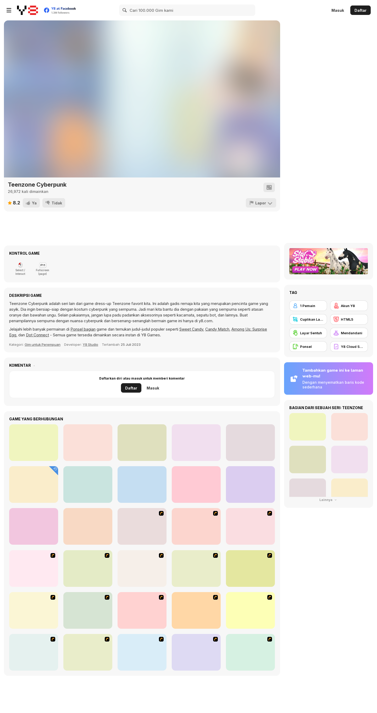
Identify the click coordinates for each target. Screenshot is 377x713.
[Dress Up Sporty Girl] (87, 652)
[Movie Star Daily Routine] (142, 442)
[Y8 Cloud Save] (349, 346)
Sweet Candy (191, 329)
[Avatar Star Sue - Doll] (250, 526)
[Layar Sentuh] (308, 333)
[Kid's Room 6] (87, 610)
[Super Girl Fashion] (250, 610)
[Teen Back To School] (33, 484)
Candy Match (217, 329)
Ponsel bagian (83, 329)
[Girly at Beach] (250, 442)
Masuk (337, 10)
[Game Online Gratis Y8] (27, 10)
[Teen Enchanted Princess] (87, 484)
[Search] (125, 10)
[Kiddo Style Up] (33, 442)
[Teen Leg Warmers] (250, 484)
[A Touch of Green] (196, 568)
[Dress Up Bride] (87, 568)
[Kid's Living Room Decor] (250, 568)
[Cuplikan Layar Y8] (308, 319)
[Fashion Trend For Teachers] (196, 610)
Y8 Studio (90, 344)
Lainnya (328, 500)
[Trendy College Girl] (142, 484)
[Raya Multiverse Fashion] (196, 484)
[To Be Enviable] (250, 652)
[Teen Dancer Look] (196, 442)
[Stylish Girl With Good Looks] (196, 652)
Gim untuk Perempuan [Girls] (42, 344)
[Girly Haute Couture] (33, 526)
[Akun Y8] (349, 305)
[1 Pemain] (308, 305)
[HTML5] (349, 319)
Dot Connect (37, 334)
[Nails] (33, 652)
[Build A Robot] (142, 526)
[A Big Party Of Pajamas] (142, 652)
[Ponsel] (308, 346)
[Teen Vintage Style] (87, 526)
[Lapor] (261, 203)
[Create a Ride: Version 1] (196, 526)
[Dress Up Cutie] (33, 568)
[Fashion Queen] (33, 610)
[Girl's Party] (142, 610)
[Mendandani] (349, 333)
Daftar (360, 10)
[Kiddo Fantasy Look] (87, 442)
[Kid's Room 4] (142, 568)
